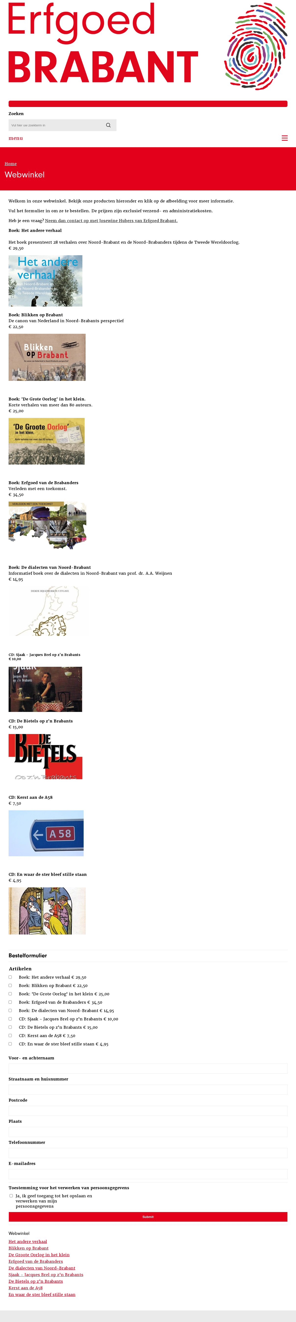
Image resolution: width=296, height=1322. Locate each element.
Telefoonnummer (27, 1142)
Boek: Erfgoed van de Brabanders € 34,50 (60, 1002)
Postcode (18, 1100)
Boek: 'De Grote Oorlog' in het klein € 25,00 (64, 994)
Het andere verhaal (28, 1241)
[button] (285, 138)
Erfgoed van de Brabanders (36, 1261)
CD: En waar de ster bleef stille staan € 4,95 (63, 1044)
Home (11, 163)
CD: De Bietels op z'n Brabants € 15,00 (58, 1027)
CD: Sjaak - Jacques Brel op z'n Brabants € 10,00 (68, 1019)
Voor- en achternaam (31, 1058)
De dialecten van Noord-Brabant (42, 1268)
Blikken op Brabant (29, 1248)
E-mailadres (22, 1163)
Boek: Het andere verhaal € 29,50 (52, 977)
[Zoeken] (108, 125)
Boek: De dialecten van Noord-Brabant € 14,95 (66, 1010)
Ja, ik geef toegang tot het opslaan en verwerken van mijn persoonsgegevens (54, 1201)
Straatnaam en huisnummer (38, 1079)
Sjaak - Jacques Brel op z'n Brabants (46, 1274)
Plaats (15, 1121)
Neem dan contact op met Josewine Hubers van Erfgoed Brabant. (111, 220)
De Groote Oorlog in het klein (39, 1254)
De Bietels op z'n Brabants (36, 1281)
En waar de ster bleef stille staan (42, 1294)
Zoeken (16, 113)
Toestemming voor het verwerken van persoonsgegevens (69, 1187)
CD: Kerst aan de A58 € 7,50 (47, 1035)
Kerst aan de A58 (26, 1288)
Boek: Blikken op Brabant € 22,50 (53, 985)
